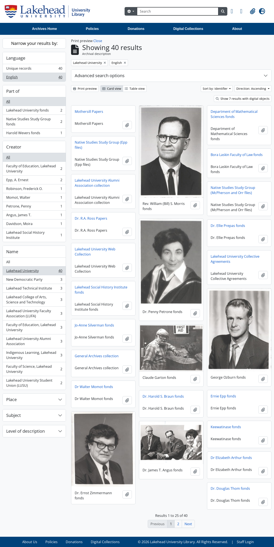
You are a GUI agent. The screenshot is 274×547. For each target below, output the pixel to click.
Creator (13, 147)
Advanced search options (100, 75)
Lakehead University (34, 271)
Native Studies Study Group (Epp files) (101, 145)
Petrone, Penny (34, 207)
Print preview (85, 89)
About (237, 29)
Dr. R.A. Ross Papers (91, 218)
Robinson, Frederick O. (34, 189)
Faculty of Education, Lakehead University (34, 169)
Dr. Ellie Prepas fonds (228, 225)
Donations (136, 29)
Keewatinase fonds (226, 427)
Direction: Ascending (251, 89)
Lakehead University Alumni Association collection (97, 183)
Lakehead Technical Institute (34, 289)
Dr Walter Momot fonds (94, 386)
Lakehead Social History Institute (34, 235)
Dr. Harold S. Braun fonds (163, 396)
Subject (13, 415)
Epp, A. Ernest (34, 180)
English (34, 78)
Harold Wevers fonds (34, 133)
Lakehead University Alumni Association (34, 341)
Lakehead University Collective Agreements (235, 259)
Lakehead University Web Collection (95, 252)
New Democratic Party (34, 280)
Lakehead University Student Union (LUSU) (34, 383)
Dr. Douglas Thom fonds (230, 488)
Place (11, 399)
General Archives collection (97, 356)
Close (97, 40)
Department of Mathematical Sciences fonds (234, 114)
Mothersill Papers (89, 111)
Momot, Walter (34, 198)
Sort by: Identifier (215, 89)
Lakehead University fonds (34, 111)
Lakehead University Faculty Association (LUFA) (34, 313)
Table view (135, 89)
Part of (12, 91)
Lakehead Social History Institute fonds (101, 290)
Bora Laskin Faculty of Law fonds (237, 154)
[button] (233, 11)
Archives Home (44, 29)
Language (15, 58)
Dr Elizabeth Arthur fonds (231, 457)
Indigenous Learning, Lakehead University (34, 355)
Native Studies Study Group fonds (34, 121)
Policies (92, 29)
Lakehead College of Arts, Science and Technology (34, 299)
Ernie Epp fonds (223, 396)
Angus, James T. (34, 215)
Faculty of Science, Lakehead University (34, 369)
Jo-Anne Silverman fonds (94, 325)
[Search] (178, 11)
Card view (111, 89)
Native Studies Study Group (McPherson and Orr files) (233, 190)
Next (188, 524)
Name (12, 251)
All (8, 101)
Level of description (25, 431)
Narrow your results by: (34, 43)
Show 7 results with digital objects (243, 99)
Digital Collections (188, 29)
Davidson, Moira (34, 224)
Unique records (34, 69)
